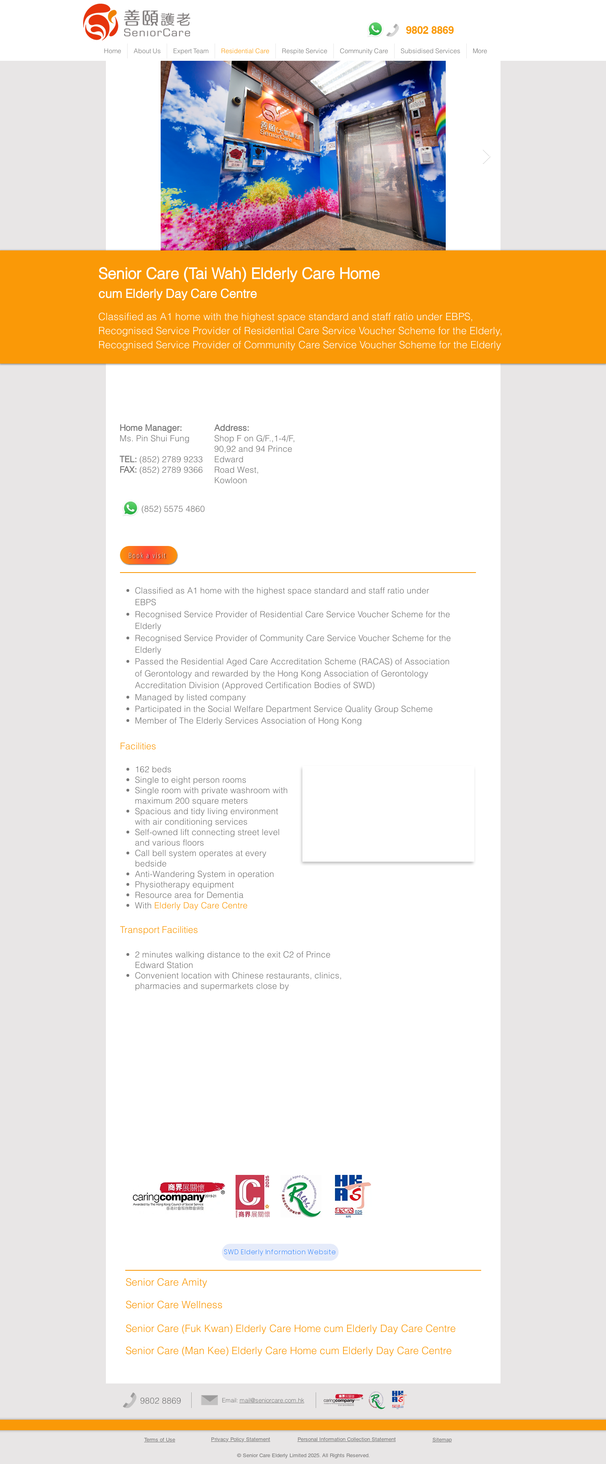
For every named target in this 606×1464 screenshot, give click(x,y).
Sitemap (442, 1440)
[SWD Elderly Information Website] (280, 1252)
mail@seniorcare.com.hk (272, 1400)
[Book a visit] (148, 555)
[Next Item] (486, 157)
